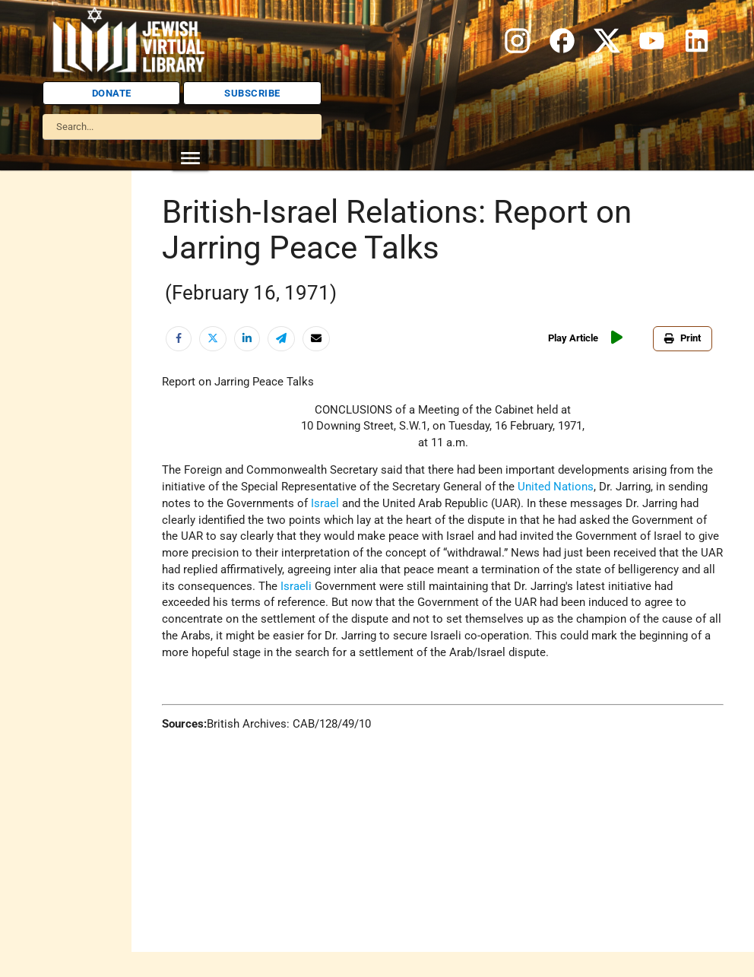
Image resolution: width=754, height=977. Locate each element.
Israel (325, 503)
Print (682, 338)
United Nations (556, 487)
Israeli (296, 586)
